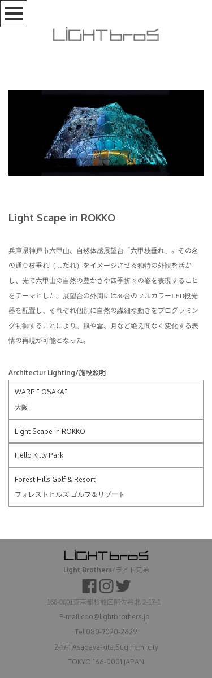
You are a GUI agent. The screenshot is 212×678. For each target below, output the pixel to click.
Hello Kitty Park (39, 455)
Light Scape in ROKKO (50, 431)
